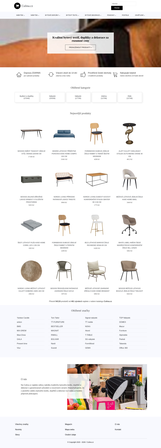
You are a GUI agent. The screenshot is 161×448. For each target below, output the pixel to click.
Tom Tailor (55, 318)
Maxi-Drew (21, 335)
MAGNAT (55, 331)
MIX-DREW (21, 331)
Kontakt (118, 429)
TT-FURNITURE (57, 322)
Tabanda (122, 344)
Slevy (17, 435)
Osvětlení (139, 15)
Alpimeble (123, 335)
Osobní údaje (70, 435)
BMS (19, 326)
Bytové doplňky (52, 15)
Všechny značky (22, 424)
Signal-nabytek (91, 318)
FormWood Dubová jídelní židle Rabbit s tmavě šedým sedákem (96, 153)
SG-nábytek (90, 339)
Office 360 (123, 348)
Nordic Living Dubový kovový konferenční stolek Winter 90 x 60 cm (97, 199)
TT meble (89, 322)
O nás (117, 424)
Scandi (54, 348)
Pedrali (122, 339)
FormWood (89, 344)
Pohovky (110, 15)
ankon (19, 322)
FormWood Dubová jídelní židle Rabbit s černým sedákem (64, 245)
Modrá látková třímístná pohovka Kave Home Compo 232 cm (64, 153)
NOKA (87, 326)
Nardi (53, 344)
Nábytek (19, 15)
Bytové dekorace (92, 15)
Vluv (19, 348)
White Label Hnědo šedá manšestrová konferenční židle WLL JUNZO (129, 245)
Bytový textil (72, 15)
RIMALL (54, 335)
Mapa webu (70, 429)
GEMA (88, 348)
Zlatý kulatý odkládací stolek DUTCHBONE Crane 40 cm (130, 153)
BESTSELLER (57, 326)
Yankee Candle (23, 318)
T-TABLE (88, 335)
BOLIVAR (55, 339)
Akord (87, 331)
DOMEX (122, 322)
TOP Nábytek (124, 318)
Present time (22, 344)
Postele (125, 15)
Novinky (18, 429)
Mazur (121, 326)
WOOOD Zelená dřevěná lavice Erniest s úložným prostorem (31, 199)
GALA (19, 339)
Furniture (123, 331)
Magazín (68, 424)
